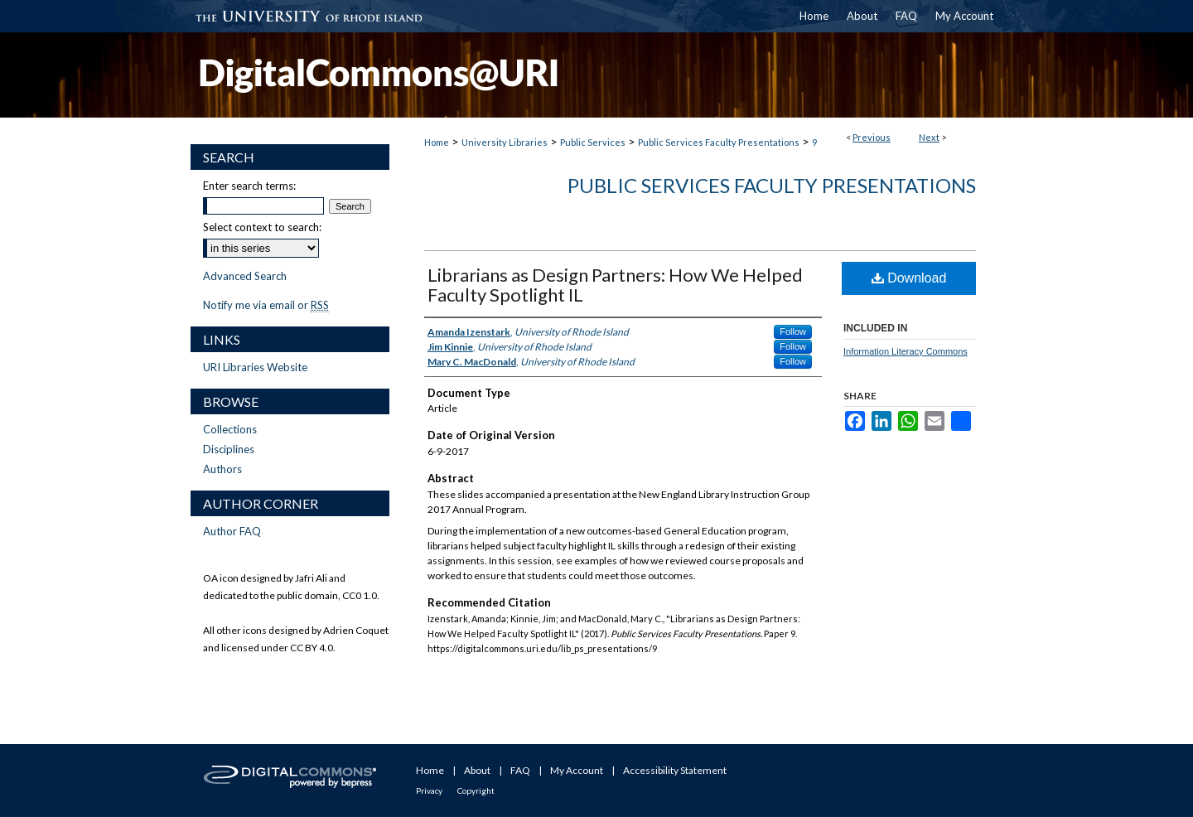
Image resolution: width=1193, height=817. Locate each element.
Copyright (476, 790)
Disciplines (228, 449)
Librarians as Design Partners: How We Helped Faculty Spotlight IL (615, 284)
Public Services (592, 142)
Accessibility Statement (675, 770)
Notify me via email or (266, 305)
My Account (576, 770)
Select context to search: (262, 227)
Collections (230, 429)
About (477, 770)
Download (909, 278)
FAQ (520, 770)
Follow (793, 331)
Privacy (429, 790)
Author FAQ (232, 531)
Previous (871, 137)
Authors (222, 469)
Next (929, 137)
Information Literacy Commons (905, 351)
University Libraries (504, 142)
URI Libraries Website (255, 367)
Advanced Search (245, 276)
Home (436, 142)
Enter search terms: (249, 185)
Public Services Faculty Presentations (718, 142)
